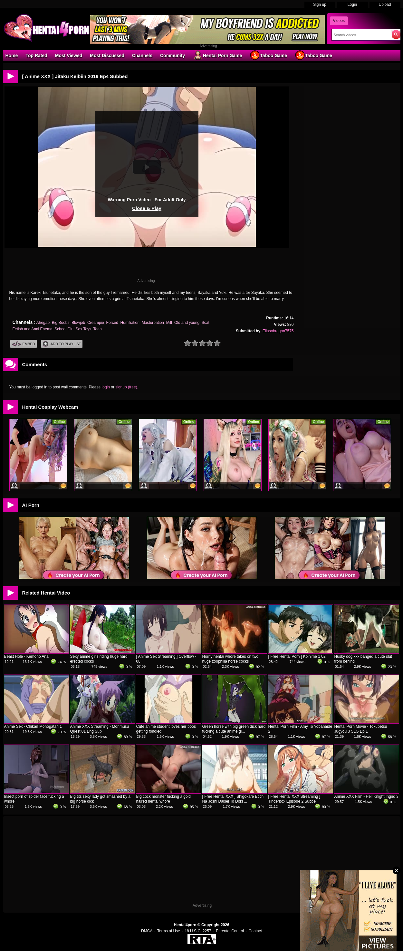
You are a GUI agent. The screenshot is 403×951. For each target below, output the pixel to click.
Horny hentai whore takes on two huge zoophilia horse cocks (230, 659)
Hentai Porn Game (217, 55)
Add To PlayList (62, 344)
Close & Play (146, 208)
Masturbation (153, 322)
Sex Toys (83, 329)
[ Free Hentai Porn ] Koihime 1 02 (297, 656)
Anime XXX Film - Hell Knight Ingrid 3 (366, 796)
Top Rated (36, 55)
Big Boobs (61, 322)
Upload (385, 4)
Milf (169, 322)
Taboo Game (268, 55)
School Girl (63, 329)
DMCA (146, 931)
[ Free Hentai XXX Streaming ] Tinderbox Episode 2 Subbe (294, 799)
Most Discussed (107, 55)
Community (172, 55)
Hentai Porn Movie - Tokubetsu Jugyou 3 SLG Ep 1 (360, 729)
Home (11, 55)
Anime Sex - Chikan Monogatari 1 (33, 726)
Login (352, 4)
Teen (97, 329)
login (106, 387)
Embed (23, 344)
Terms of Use (168, 931)
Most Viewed (68, 55)
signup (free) (126, 387)
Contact (255, 931)
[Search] (360, 35)
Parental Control (230, 931)
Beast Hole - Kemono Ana (26, 656)
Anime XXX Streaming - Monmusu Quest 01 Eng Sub (99, 729)
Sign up (319, 4)
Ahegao (43, 322)
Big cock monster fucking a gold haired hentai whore (163, 799)
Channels (142, 55)
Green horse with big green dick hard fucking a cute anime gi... (234, 729)
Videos (339, 20)
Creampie (95, 322)
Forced (112, 322)
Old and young (186, 322)
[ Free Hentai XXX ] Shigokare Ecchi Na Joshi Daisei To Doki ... (233, 799)
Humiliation (129, 322)
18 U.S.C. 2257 (198, 931)
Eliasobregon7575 (278, 331)
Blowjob (78, 322)
